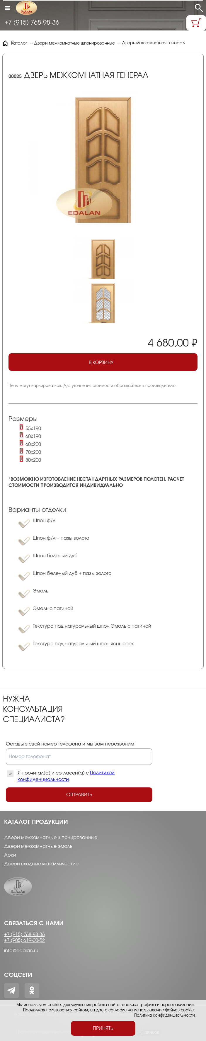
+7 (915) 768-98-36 (31, 22)
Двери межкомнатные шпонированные (50, 837)
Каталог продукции (36, 822)
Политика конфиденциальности (164, 1015)
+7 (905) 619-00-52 (24, 940)
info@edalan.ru (21, 950)
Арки (10, 855)
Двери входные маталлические (41, 864)
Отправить (79, 794)
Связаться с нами (34, 923)
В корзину (109, 363)
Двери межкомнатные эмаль (38, 846)
